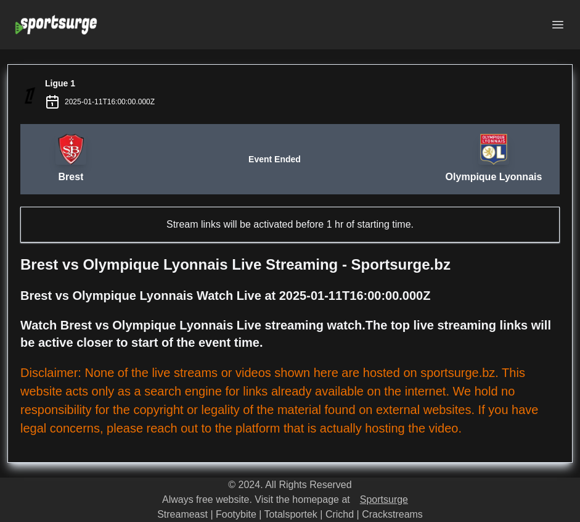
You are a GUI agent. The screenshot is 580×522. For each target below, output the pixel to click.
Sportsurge (384, 499)
